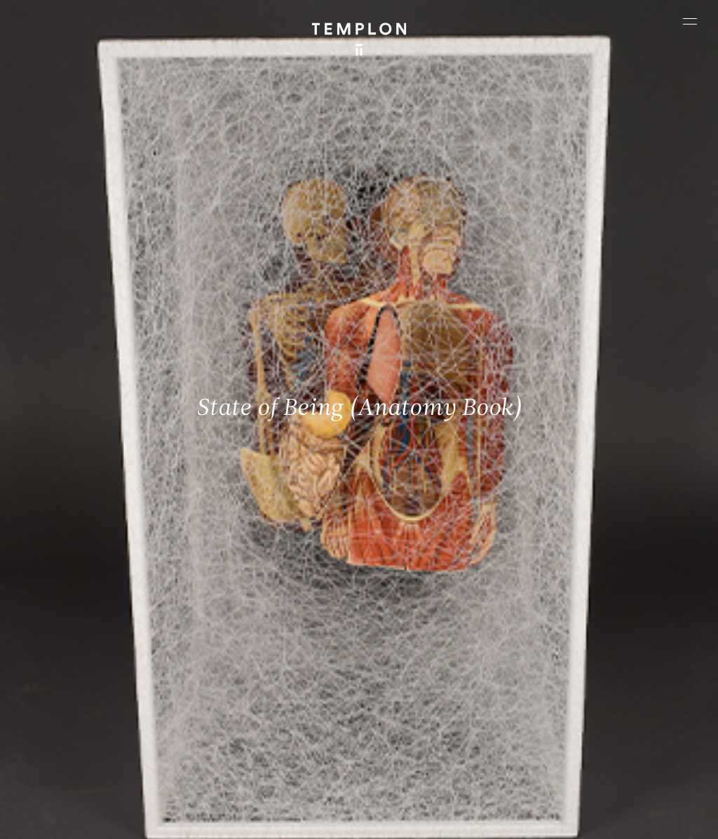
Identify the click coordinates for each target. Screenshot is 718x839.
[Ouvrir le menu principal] (690, 21)
